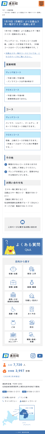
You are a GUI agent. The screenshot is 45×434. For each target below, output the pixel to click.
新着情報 (10, 10)
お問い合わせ (10, 397)
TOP (3, 10)
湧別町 (9, 3)
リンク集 (24, 397)
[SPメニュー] (41, 4)
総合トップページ (29, 401)
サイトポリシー (11, 401)
